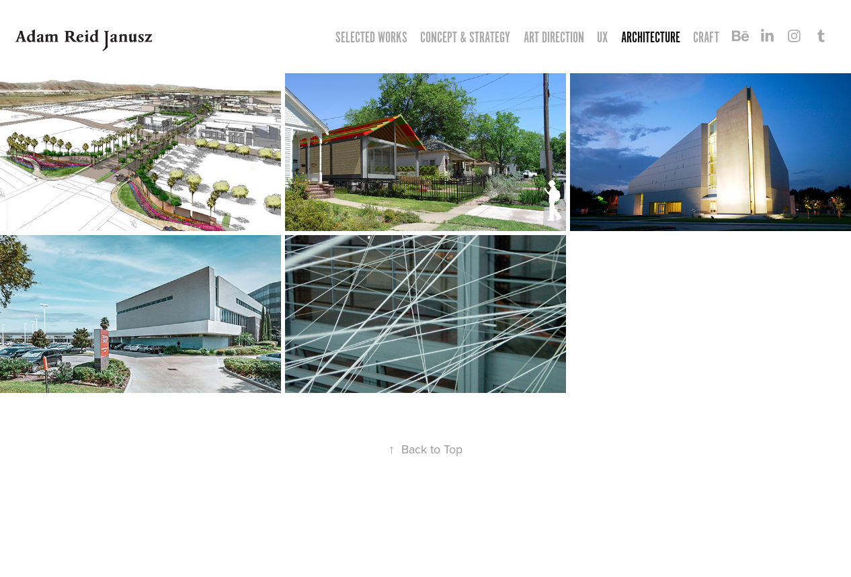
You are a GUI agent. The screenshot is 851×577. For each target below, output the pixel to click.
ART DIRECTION (554, 37)
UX (602, 37)
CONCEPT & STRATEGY (465, 37)
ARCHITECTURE (650, 37)
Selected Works (371, 37)
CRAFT (706, 37)
